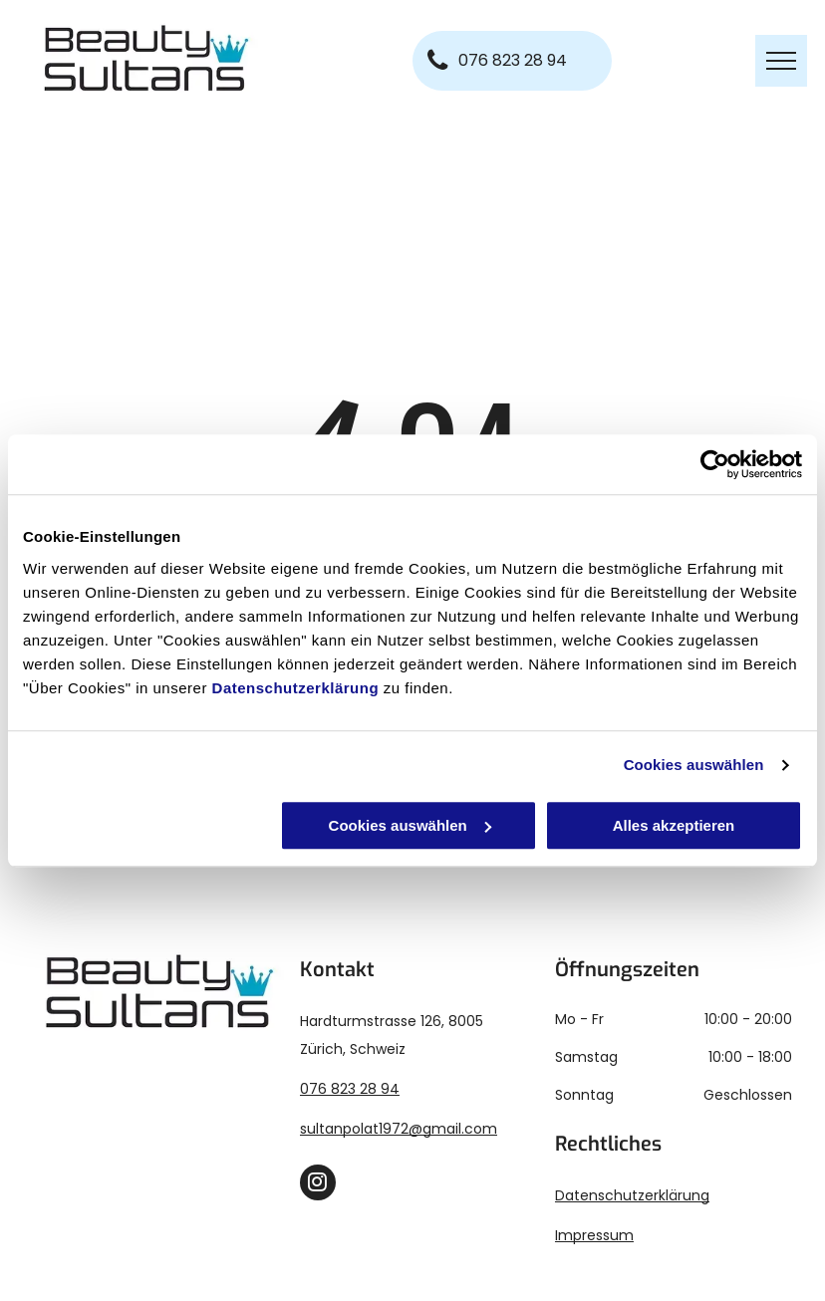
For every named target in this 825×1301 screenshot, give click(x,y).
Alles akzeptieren (674, 825)
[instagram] (318, 1185)
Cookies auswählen (694, 764)
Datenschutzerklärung (296, 687)
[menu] (781, 61)
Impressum (594, 1235)
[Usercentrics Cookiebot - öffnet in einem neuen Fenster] (715, 464)
